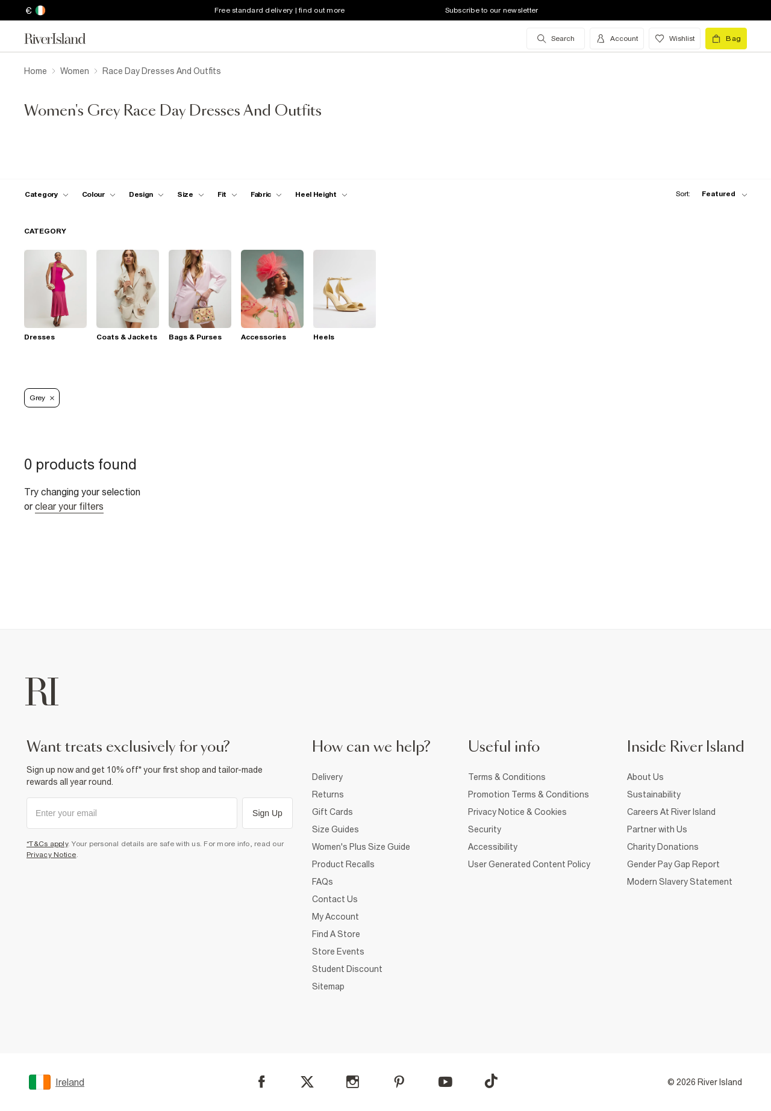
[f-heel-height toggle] (321, 194)
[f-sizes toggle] (191, 194)
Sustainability (654, 794)
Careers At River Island (671, 812)
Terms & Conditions (507, 777)
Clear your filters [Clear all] (69, 506)
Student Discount (347, 969)
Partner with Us (657, 829)
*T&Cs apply (47, 844)
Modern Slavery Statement (679, 882)
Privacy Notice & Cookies (517, 812)
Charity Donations (663, 847)
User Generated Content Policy (529, 864)
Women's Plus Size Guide (361, 847)
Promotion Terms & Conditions (528, 794)
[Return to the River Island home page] (64, 38)
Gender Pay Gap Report (673, 864)
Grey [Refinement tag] (42, 398)
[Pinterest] (399, 1082)
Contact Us (335, 899)
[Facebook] (262, 1082)
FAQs (322, 882)
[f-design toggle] (146, 194)
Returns (328, 794)
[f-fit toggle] (227, 194)
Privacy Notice (51, 854)
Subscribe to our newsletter (491, 10)
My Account (335, 916)
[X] (307, 1082)
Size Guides (335, 829)
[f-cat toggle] (46, 194)
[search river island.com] (555, 38)
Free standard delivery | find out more (279, 10)
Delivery (327, 777)
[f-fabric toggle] (266, 194)
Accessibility (492, 847)
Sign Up (267, 813)
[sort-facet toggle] (708, 194)
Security (484, 829)
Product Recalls (343, 864)
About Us (645, 777)
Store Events (338, 951)
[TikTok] (491, 1081)
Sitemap (328, 986)
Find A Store (336, 934)
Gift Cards (332, 812)
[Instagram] (353, 1082)
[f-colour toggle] (98, 194)
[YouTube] (445, 1082)
